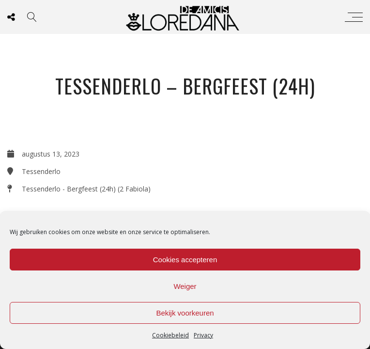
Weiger (184, 286)
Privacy (203, 335)
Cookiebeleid (170, 335)
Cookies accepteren (185, 259)
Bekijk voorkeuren (185, 313)
